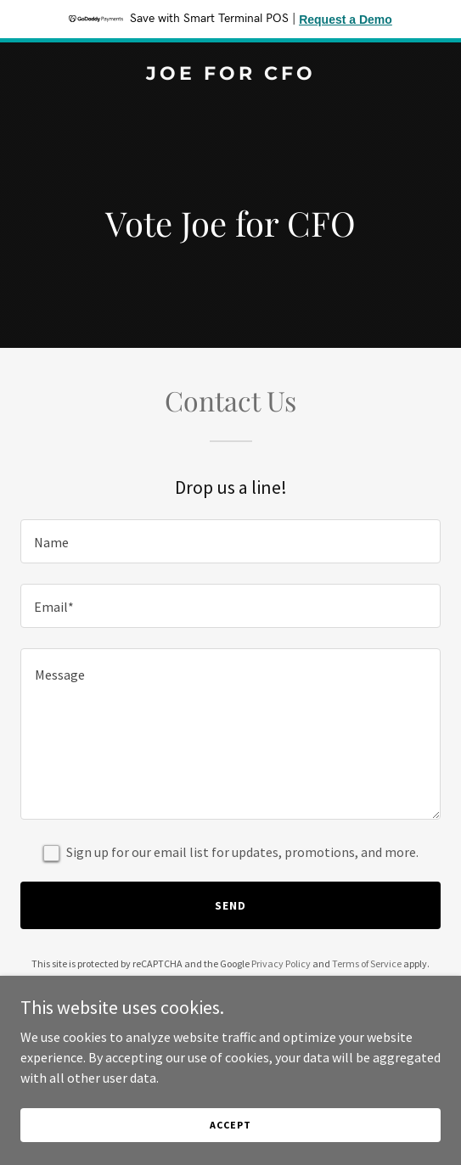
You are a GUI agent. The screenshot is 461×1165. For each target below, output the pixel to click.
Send (230, 905)
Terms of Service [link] (367, 963)
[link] (230, 74)
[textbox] (230, 541)
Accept (230, 1124)
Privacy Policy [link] (281, 963)
